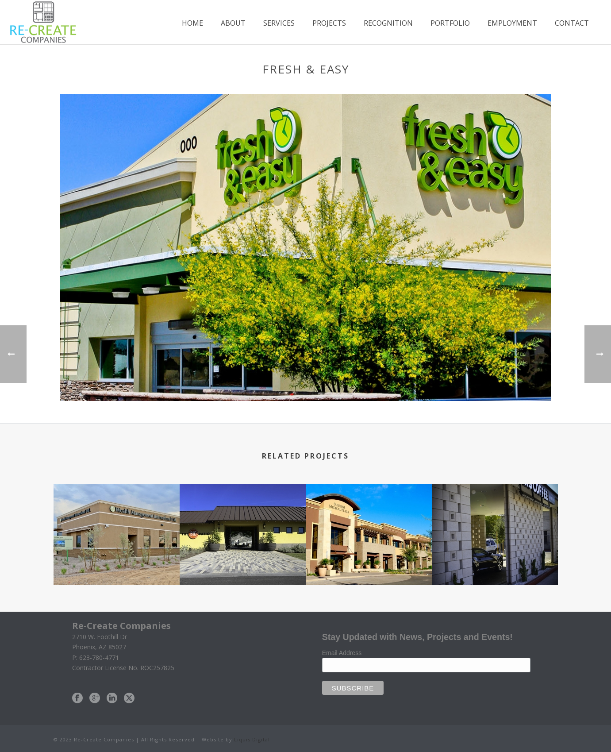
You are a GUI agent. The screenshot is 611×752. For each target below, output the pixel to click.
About (233, 23)
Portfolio (450, 23)
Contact (572, 23)
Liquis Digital (252, 739)
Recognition (388, 23)
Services (279, 23)
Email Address (341, 652)
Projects (329, 23)
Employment (512, 23)
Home (192, 23)
